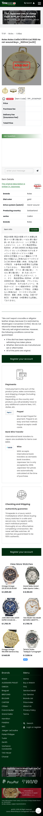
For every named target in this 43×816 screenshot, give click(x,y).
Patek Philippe (8, 734)
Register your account (21, 358)
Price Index (28, 702)
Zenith (4, 742)
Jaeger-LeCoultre (10, 730)
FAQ (25, 686)
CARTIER (5, 702)
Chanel (5, 756)
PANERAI (5, 722)
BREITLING (6, 694)
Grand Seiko (7, 714)
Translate (34, 230)
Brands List (28, 698)
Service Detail (29, 690)
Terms (26, 714)
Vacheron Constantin (7, 747)
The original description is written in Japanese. (13, 185)
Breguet (5, 690)
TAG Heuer (6, 752)
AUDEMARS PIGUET (10, 682)
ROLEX (4, 678)
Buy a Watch (29, 682)
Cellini (19, 34)
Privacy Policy (29, 710)
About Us (27, 706)
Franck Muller (8, 710)
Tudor (4, 738)
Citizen (5, 706)
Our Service (28, 694)
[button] (4, 65)
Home (26, 678)
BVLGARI (5, 698)
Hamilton (6, 718)
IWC (3, 726)
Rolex (10, 34)
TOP (4, 34)
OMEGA (5, 686)
